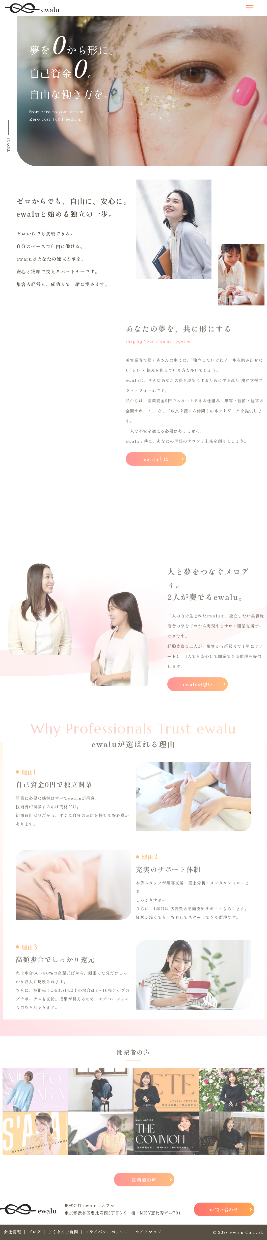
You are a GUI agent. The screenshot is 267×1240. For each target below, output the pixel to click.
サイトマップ (149, 1232)
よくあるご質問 (63, 1232)
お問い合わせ (224, 1209)
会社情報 (12, 1232)
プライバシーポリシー (107, 1232)
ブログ (34, 1232)
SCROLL (8, 145)
